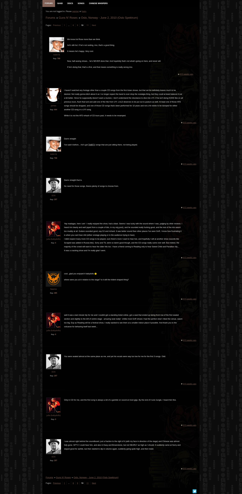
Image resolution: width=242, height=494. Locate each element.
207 (55, 200)
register (75, 11)
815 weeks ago (186, 74)
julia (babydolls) (53, 239)
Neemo (53, 289)
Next (94, 25)
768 (58, 59)
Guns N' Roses (67, 18)
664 (55, 110)
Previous (56, 25)
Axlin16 (56, 55)
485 (55, 293)
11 (87, 25)
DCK (53, 196)
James (53, 106)
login (84, 11)
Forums (50, 18)
